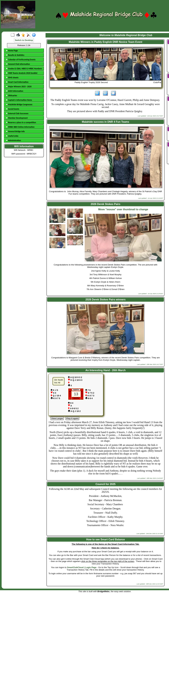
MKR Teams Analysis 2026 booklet (21, 73)
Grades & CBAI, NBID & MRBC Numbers (24, 68)
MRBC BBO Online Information (20, 127)
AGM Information (14, 91)
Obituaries (11, 95)
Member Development (17, 118)
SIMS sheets (12, 77)
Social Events (12, 109)
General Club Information (18, 64)
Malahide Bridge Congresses (19, 104)
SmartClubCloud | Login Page (81, 567)
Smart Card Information (17, 82)
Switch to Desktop (24, 40)
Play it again (72, 418)
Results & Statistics (15, 55)
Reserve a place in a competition (21, 122)
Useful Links (12, 136)
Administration (13, 140)
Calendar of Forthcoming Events (20, 59)
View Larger (57, 418)
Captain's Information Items (19, 100)
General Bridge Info (15, 131)
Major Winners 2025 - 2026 (18, 86)
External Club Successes (17, 113)
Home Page (12, 50)
